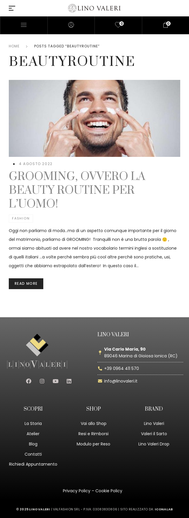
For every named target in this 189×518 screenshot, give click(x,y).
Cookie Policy (108, 491)
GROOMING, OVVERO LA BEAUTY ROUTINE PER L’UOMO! (77, 190)
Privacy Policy (76, 491)
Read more (26, 283)
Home (14, 46)
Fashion (21, 218)
